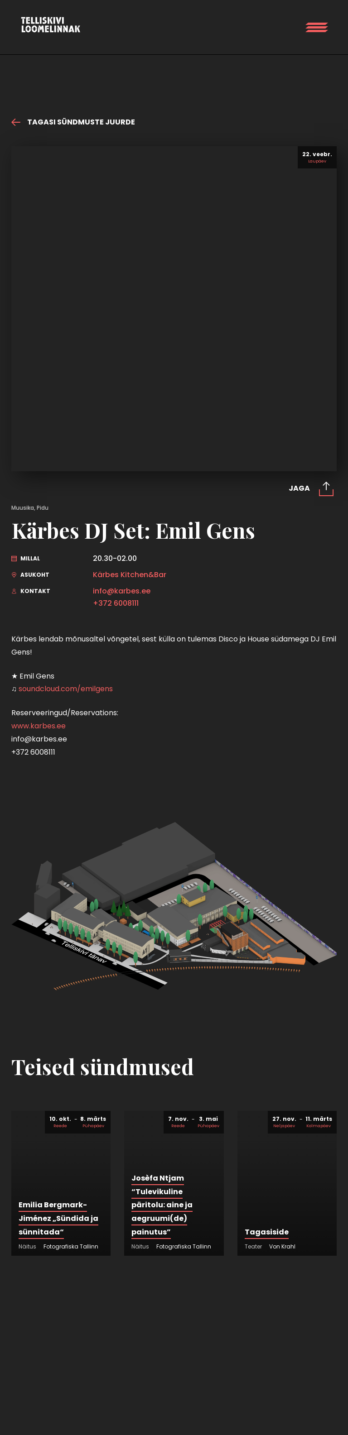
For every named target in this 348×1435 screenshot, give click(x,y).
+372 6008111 (116, 603)
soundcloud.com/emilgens (66, 689)
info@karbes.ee (121, 591)
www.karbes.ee (38, 726)
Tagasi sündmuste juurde (73, 122)
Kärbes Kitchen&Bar (129, 575)
